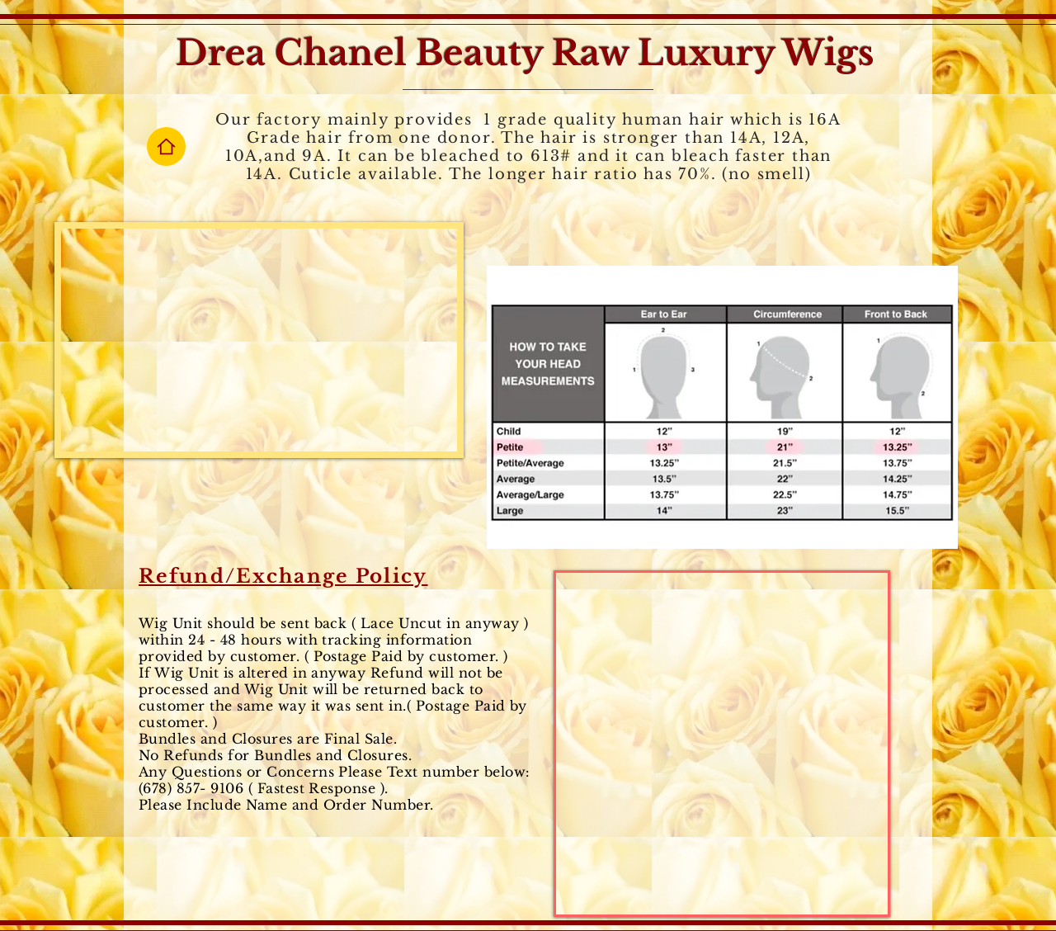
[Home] (166, 146)
